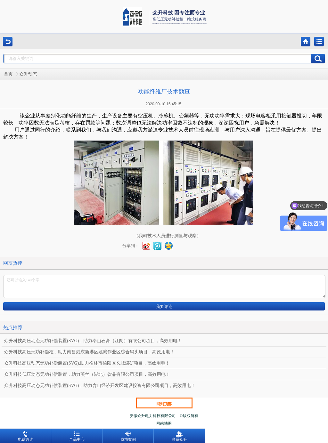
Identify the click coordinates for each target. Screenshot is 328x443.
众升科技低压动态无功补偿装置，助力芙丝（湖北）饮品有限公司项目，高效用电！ (87, 374)
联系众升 (179, 436)
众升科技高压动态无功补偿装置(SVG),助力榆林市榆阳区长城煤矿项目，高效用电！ (87, 363)
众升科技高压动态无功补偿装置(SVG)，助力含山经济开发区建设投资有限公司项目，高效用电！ (99, 385)
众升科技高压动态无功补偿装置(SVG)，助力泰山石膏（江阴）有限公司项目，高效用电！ (93, 340)
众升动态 (28, 74)
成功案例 (128, 436)
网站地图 (164, 423)
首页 (8, 74)
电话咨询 (25, 436)
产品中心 (77, 436)
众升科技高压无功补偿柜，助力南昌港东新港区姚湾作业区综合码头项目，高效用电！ (89, 352)
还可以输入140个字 (164, 286)
